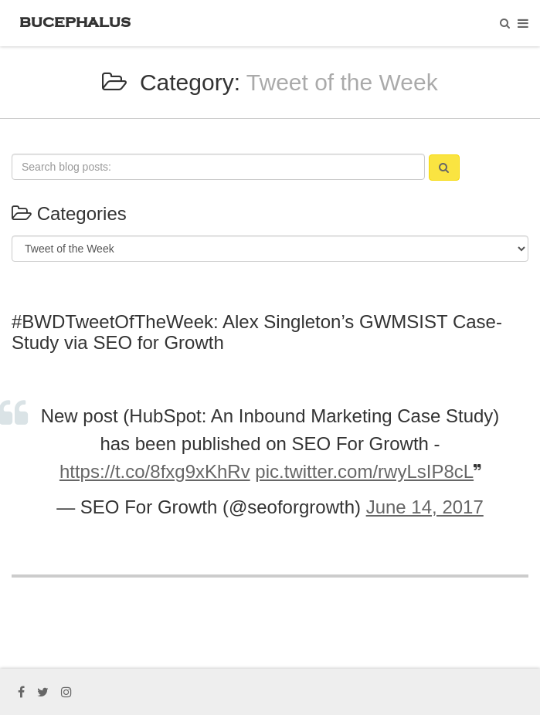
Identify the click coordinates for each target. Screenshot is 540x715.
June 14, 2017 (425, 506)
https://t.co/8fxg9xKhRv (154, 471)
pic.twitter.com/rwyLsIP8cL (364, 471)
